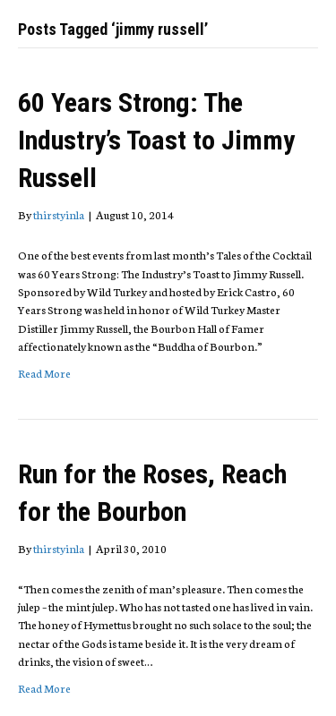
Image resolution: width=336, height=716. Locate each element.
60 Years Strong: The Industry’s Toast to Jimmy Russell (156, 140)
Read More (44, 372)
